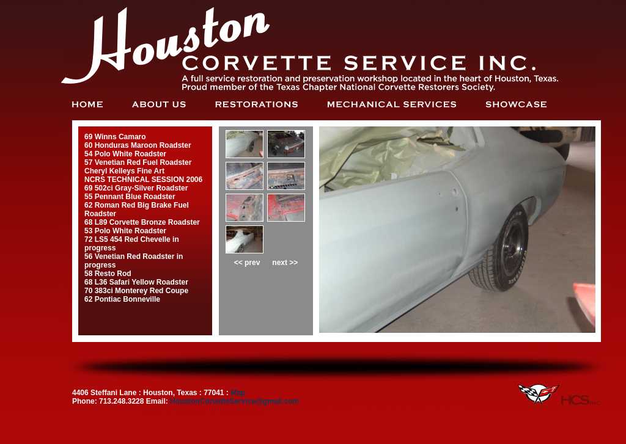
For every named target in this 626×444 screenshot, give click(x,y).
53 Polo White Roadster (125, 231)
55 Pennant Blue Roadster (129, 196)
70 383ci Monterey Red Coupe (136, 290)
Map (237, 392)
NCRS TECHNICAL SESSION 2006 (143, 179)
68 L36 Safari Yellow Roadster (136, 282)
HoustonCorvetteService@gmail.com (234, 401)
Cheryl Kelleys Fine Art (124, 171)
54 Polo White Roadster (125, 154)
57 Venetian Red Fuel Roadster (137, 162)
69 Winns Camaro (115, 137)
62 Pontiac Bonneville (122, 299)
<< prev (247, 262)
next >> (285, 262)
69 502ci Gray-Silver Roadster (136, 188)
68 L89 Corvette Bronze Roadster (142, 222)
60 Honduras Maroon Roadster (137, 145)
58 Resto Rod (107, 273)
